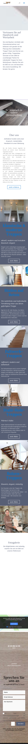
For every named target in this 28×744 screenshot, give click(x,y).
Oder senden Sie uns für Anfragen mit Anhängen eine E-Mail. (14, 728)
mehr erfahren (14, 186)
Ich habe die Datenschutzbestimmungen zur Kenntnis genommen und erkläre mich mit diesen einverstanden (14, 716)
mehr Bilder (14, 260)
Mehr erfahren (14, 620)
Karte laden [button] (14, 623)
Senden (21, 723)
